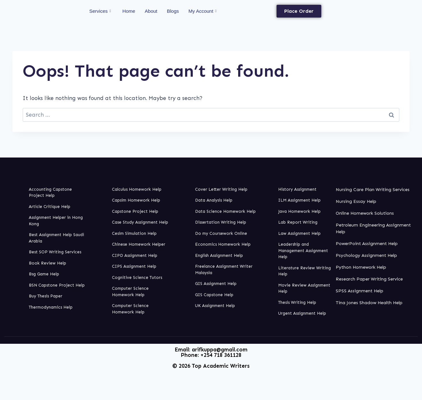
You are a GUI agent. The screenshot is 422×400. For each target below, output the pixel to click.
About (151, 11)
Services (100, 11)
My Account (203, 11)
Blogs (173, 11)
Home (128, 11)
